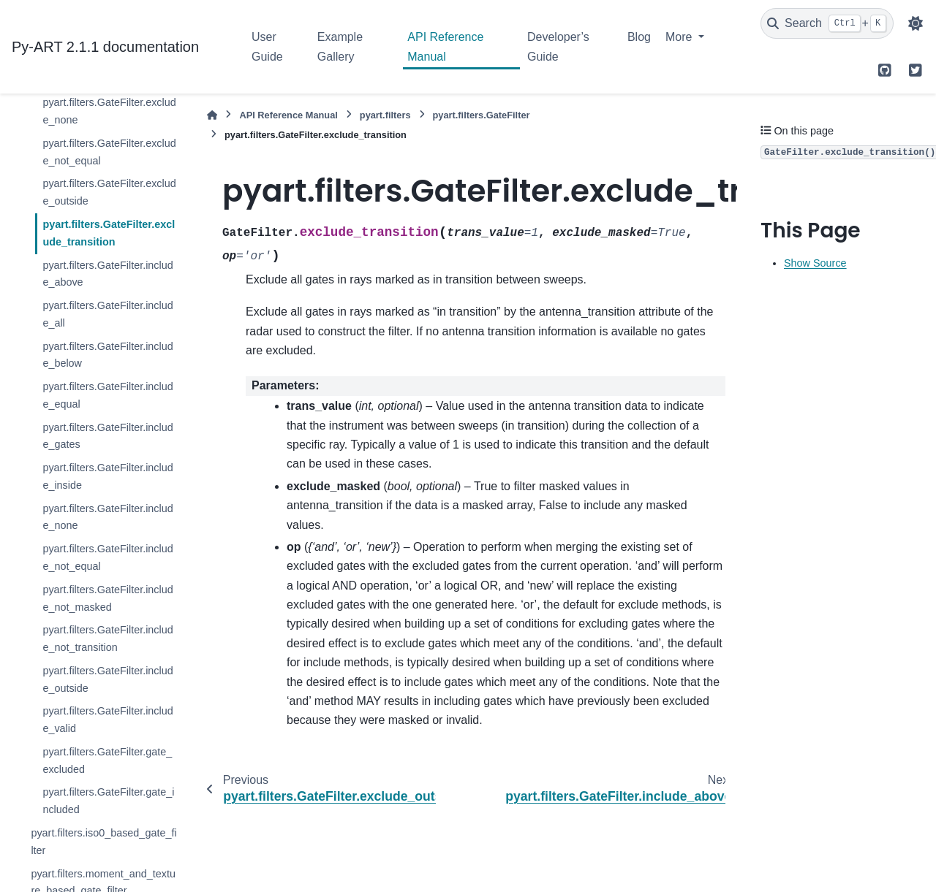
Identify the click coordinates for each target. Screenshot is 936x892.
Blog (639, 37)
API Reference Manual (445, 46)
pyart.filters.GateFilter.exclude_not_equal (109, 152)
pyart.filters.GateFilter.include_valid (107, 719)
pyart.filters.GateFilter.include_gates (107, 436)
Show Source (815, 263)
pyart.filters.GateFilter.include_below (107, 355)
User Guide (267, 46)
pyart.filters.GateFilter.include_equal (107, 395)
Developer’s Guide (558, 46)
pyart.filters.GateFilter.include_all (107, 314)
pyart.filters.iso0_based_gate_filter (103, 841)
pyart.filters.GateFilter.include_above (107, 274)
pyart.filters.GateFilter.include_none (107, 517)
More (680, 37)
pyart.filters (385, 115)
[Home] (212, 115)
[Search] (827, 23)
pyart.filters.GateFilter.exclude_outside (109, 192)
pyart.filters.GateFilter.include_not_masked (107, 598)
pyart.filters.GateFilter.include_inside (107, 476)
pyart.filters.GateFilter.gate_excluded (107, 760)
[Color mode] (915, 23)
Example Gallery (340, 46)
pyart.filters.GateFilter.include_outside (107, 679)
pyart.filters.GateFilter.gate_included (108, 800)
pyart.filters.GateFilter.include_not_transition (107, 638)
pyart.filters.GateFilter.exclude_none (109, 111)
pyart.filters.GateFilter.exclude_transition (108, 233)
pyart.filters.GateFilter (481, 115)
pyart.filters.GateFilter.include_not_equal (107, 557)
